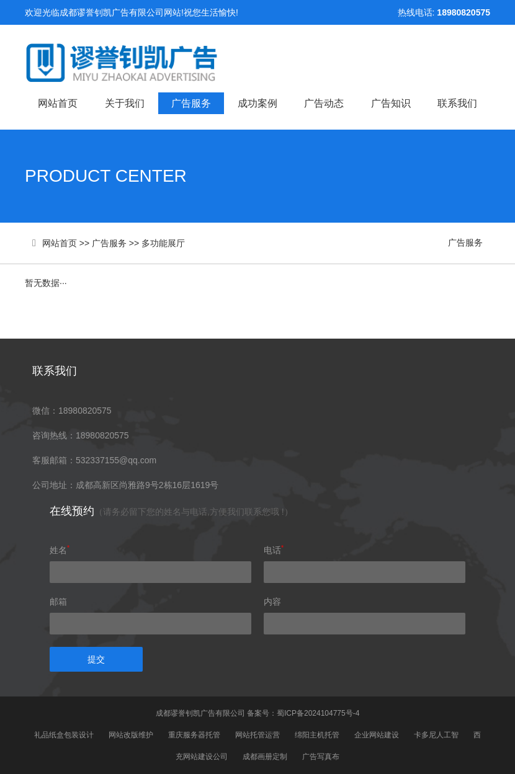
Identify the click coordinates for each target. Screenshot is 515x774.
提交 (96, 659)
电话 (274, 550)
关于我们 (125, 103)
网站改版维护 (131, 735)
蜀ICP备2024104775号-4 (318, 713)
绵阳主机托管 (317, 735)
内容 (272, 602)
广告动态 (324, 103)
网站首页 (58, 103)
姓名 (59, 550)
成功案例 (257, 103)
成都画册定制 (265, 756)
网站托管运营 (257, 735)
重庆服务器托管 (194, 735)
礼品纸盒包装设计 (64, 735)
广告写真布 (320, 756)
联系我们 (457, 103)
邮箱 (58, 602)
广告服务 (191, 103)
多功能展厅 (163, 243)
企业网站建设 (376, 735)
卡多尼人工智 (436, 735)
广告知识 (391, 103)
